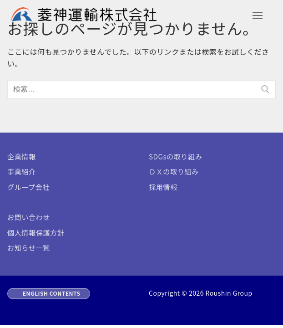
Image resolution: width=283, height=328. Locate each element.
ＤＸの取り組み (174, 171)
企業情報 (21, 156)
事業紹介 (21, 171)
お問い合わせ (28, 217)
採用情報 (163, 187)
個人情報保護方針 (35, 232)
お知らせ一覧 (28, 247)
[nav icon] (257, 15)
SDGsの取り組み (175, 156)
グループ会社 (28, 187)
